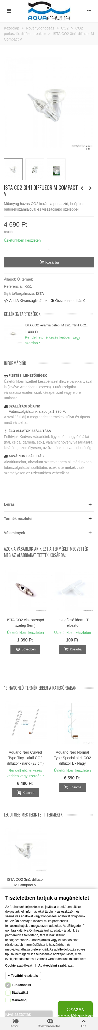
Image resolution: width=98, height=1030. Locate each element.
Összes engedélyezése (75, 1013)
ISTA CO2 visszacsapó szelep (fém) (25, 623)
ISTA (40, 293)
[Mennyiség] (49, 250)
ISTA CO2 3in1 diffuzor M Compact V (25, 882)
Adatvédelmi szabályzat (56, 965)
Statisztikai (20, 992)
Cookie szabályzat (18, 965)
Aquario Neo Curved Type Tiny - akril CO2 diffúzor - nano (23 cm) (25, 757)
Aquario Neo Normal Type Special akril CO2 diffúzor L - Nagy (72, 757)
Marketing (19, 1000)
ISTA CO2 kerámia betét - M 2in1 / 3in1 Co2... (57, 325)
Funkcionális (21, 985)
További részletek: (24, 976)
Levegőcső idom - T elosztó (72, 623)
